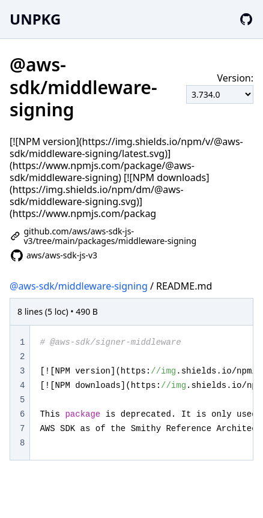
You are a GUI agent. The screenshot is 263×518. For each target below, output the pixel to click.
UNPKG (35, 19)
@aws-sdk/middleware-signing (79, 286)
